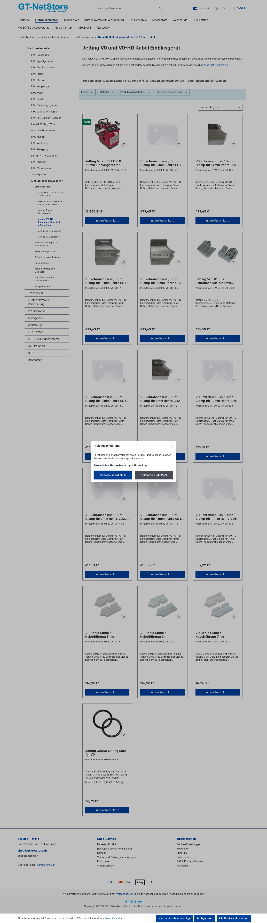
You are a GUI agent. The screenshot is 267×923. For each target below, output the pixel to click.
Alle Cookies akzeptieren (234, 918)
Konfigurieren (205, 918)
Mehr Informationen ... (116, 918)
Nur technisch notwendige (175, 918)
